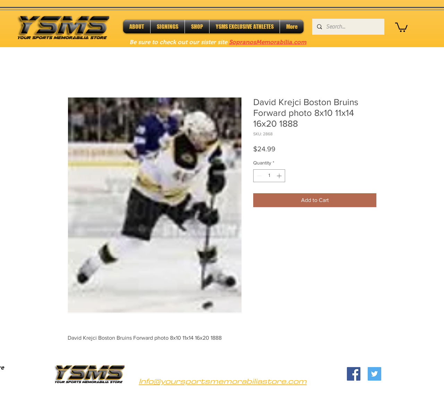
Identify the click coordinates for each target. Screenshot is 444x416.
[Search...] (348, 27)
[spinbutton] (269, 176)
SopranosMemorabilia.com (267, 42)
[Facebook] (353, 374)
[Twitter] (374, 374)
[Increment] (279, 176)
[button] (401, 27)
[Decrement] (258, 176)
